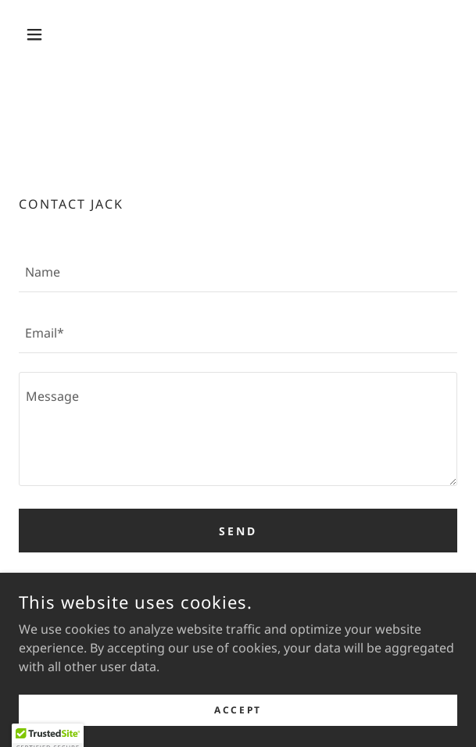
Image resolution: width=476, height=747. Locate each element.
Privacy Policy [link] (291, 584)
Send (238, 531)
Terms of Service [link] (378, 584)
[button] (51, 34)
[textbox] (238, 271)
